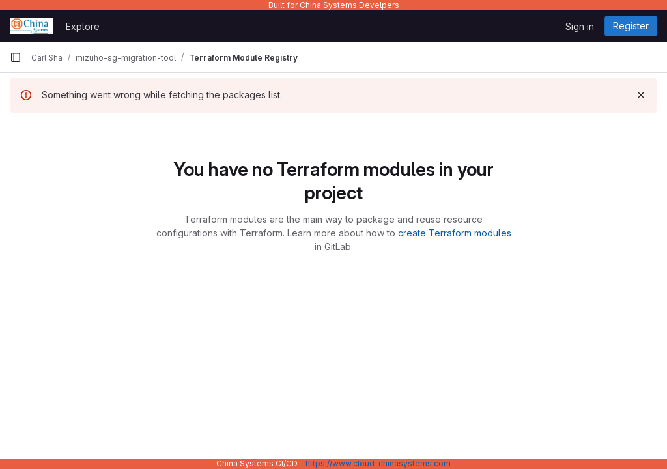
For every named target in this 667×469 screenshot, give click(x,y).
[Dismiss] (641, 95)
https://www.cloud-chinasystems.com (378, 463)
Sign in (579, 26)
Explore (83, 26)
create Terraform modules (454, 232)
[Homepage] (31, 26)
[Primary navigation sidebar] (15, 57)
